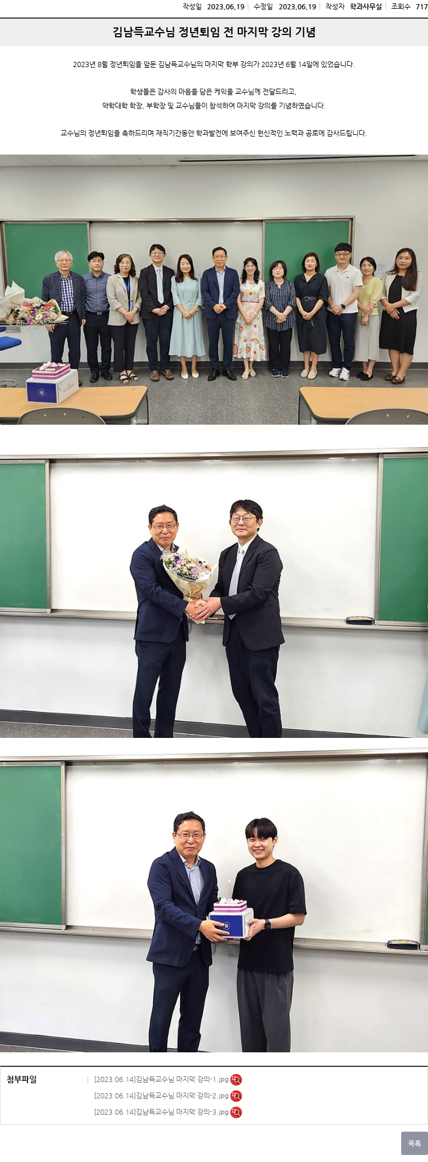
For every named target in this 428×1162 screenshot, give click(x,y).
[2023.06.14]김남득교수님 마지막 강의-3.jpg (162, 1112)
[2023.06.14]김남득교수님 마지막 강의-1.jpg (162, 1079)
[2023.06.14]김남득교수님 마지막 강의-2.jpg (162, 1095)
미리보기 (236, 1080)
